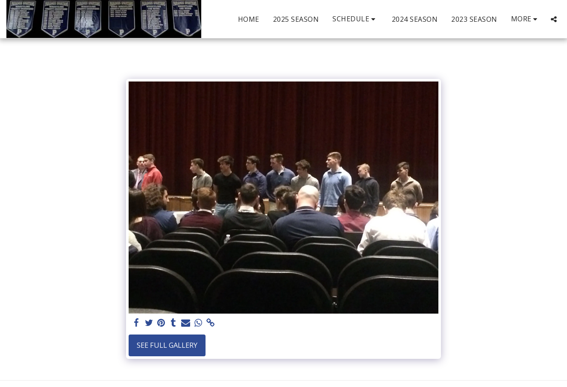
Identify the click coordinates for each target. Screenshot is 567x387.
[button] (355, 19)
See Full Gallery (167, 345)
